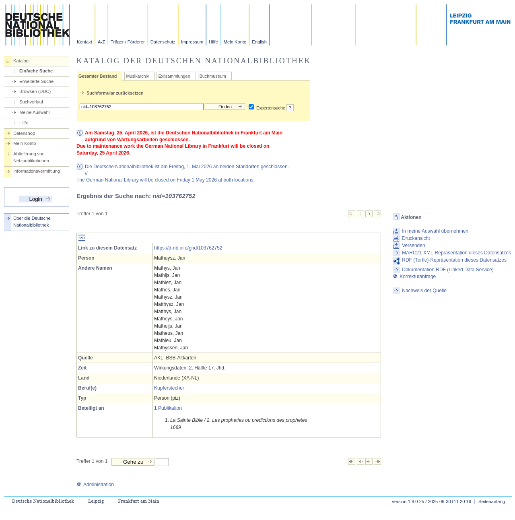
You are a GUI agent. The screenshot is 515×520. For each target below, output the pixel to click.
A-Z (101, 41)
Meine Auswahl (34, 112)
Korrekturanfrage (414, 276)
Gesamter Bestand (97, 76)
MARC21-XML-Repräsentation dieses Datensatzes (456, 253)
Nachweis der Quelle (424, 290)
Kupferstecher (169, 388)
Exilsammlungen (174, 76)
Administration (95, 484)
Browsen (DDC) (35, 91)
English (259, 41)
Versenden (413, 245)
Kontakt (84, 41)
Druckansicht (416, 238)
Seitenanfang (491, 501)
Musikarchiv (137, 76)
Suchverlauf (31, 101)
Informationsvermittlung (36, 171)
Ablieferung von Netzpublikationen (31, 157)
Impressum (192, 41)
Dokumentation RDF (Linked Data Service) (447, 269)
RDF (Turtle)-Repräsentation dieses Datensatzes (454, 260)
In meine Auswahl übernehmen (435, 231)
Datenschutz (162, 41)
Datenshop (24, 133)
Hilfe (213, 41)
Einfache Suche (36, 70)
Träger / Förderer (128, 41)
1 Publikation (168, 408)
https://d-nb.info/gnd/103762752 (188, 248)
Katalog (21, 60)
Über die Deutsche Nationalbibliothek (32, 221)
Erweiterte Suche (36, 81)
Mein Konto (235, 41)
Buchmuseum (213, 76)
